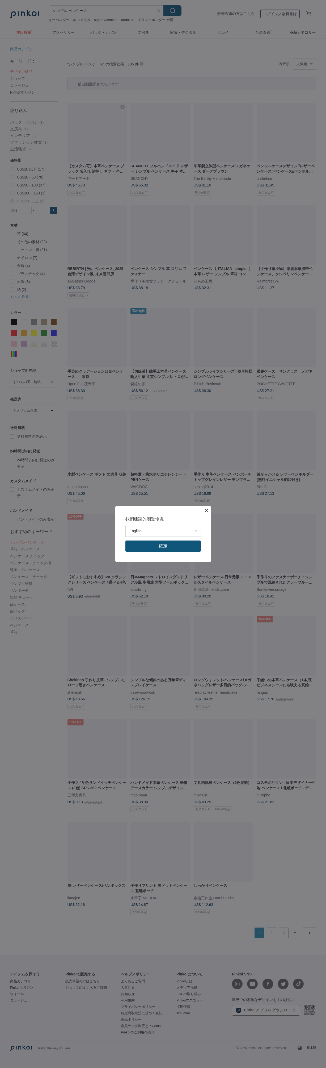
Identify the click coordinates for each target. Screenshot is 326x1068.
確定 (163, 546)
